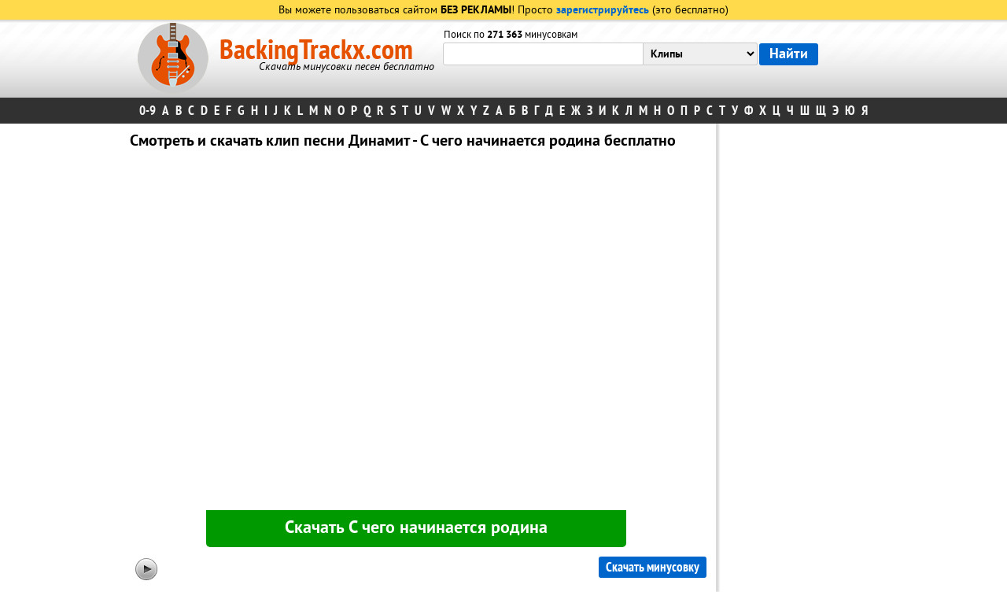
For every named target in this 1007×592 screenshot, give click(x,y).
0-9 (147, 110)
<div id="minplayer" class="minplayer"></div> (416, 333)
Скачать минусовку (652, 567)
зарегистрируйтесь (602, 10)
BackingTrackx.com (316, 50)
